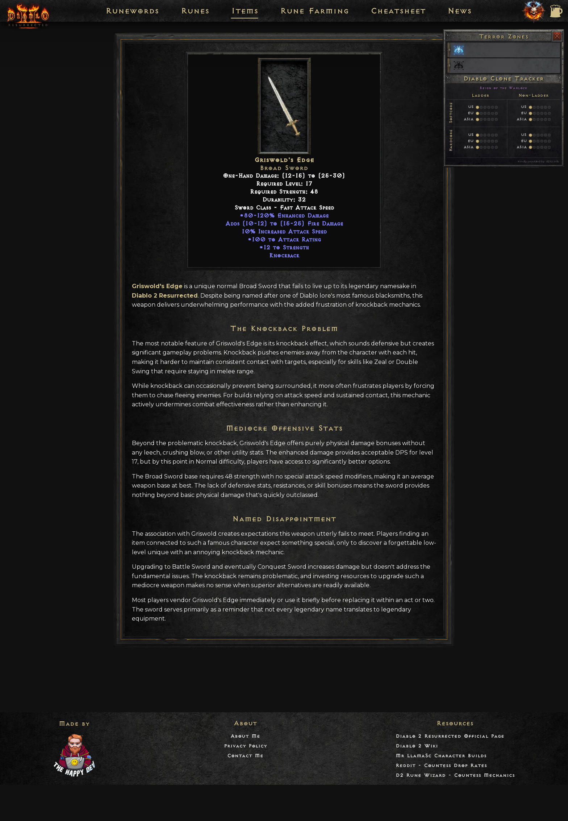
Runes (195, 11)
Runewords (132, 11)
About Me (245, 736)
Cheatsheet (398, 11)
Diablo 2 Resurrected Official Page (450, 736)
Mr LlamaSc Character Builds (441, 755)
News (459, 11)
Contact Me (245, 755)
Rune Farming (314, 11)
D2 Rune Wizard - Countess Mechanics (455, 775)
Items (244, 11)
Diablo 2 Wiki (417, 746)
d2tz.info (552, 161)
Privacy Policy (245, 746)
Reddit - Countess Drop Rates (441, 765)
